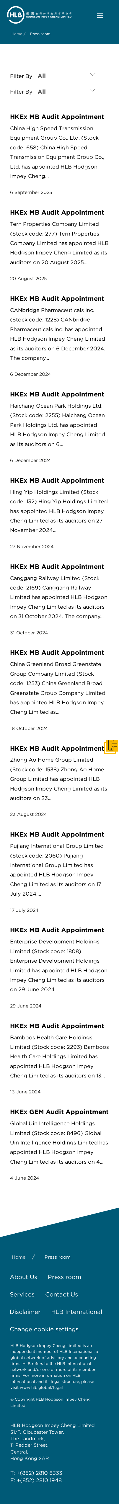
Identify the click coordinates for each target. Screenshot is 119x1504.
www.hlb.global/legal (41, 1387)
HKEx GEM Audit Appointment (59, 1112)
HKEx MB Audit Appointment (57, 116)
